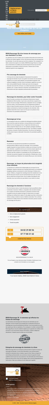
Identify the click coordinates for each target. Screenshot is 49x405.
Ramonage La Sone (34, 394)
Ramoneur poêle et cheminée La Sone (29, 388)
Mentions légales (32, 403)
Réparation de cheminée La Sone (23, 392)
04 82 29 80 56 (7, 6)
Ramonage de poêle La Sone (13, 388)
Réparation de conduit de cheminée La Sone (20, 394)
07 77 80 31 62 (7, 15)
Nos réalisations (24, 33)
